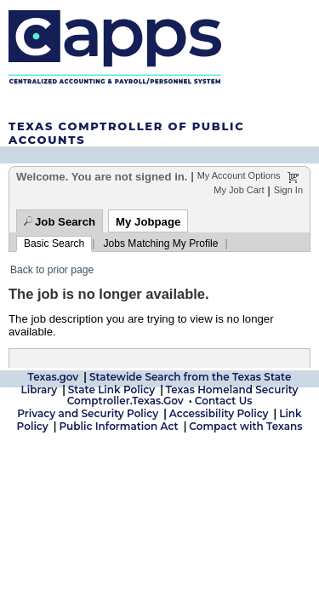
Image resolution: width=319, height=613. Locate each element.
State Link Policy (111, 387)
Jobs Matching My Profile (160, 243)
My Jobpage (148, 221)
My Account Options (239, 175)
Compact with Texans (245, 423)
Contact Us (224, 398)
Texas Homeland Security (232, 387)
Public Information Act (118, 423)
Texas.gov (53, 374)
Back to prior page (52, 270)
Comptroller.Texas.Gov (125, 398)
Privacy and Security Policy (87, 410)
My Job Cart (239, 190)
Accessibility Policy (219, 410)
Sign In (288, 190)
